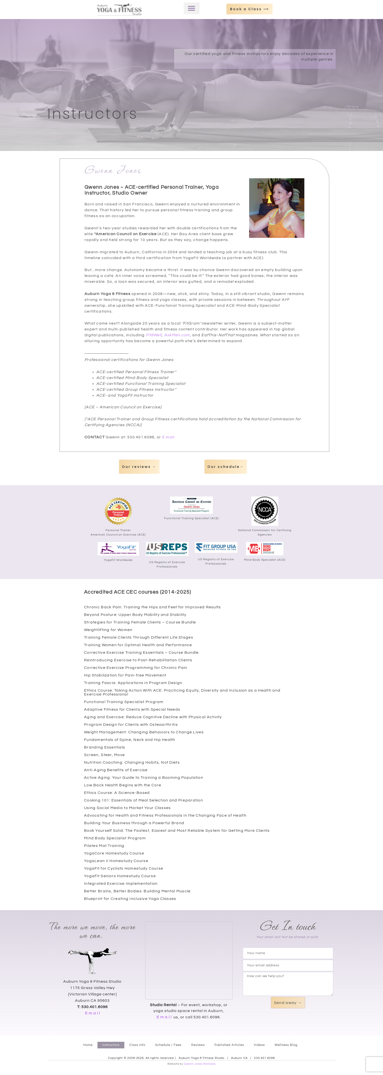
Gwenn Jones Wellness (200, 1064)
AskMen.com (177, 335)
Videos (259, 1045)
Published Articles (229, 1045)
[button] (191, 8)
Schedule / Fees (168, 1045)
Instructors (110, 1045)
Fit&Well (154, 335)
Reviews (198, 1045)
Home (88, 1045)
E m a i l (92, 1013)
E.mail (168, 437)
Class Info (137, 1045)
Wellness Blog (286, 1045)
